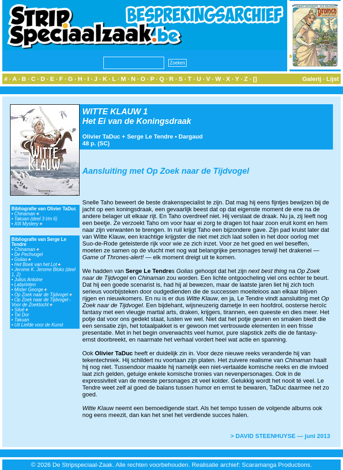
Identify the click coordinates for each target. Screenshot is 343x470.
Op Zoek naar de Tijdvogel (43, 294)
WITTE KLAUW (111, 111)
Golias (22, 259)
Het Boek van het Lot (37, 264)
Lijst (333, 78)
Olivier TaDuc (101, 136)
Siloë (21, 309)
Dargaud (190, 136)
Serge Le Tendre (150, 136)
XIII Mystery (28, 223)
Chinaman (26, 213)
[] (255, 78)
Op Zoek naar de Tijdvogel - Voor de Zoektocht (41, 302)
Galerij (312, 78)
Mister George (30, 289)
